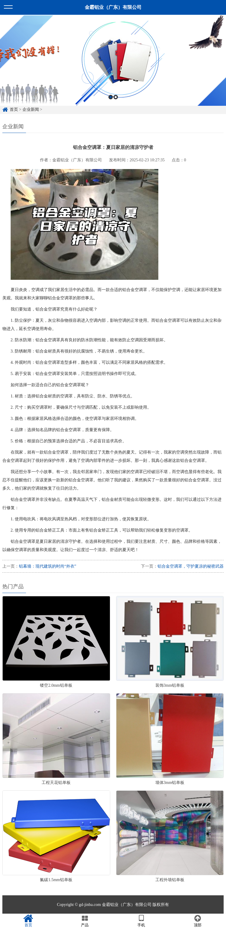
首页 (28, 921)
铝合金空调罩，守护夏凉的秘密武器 (190, 566)
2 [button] (116, 105)
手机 (141, 921)
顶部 (198, 921)
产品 (84, 921)
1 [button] (111, 105)
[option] (113, 69)
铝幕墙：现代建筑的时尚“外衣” (47, 566)
